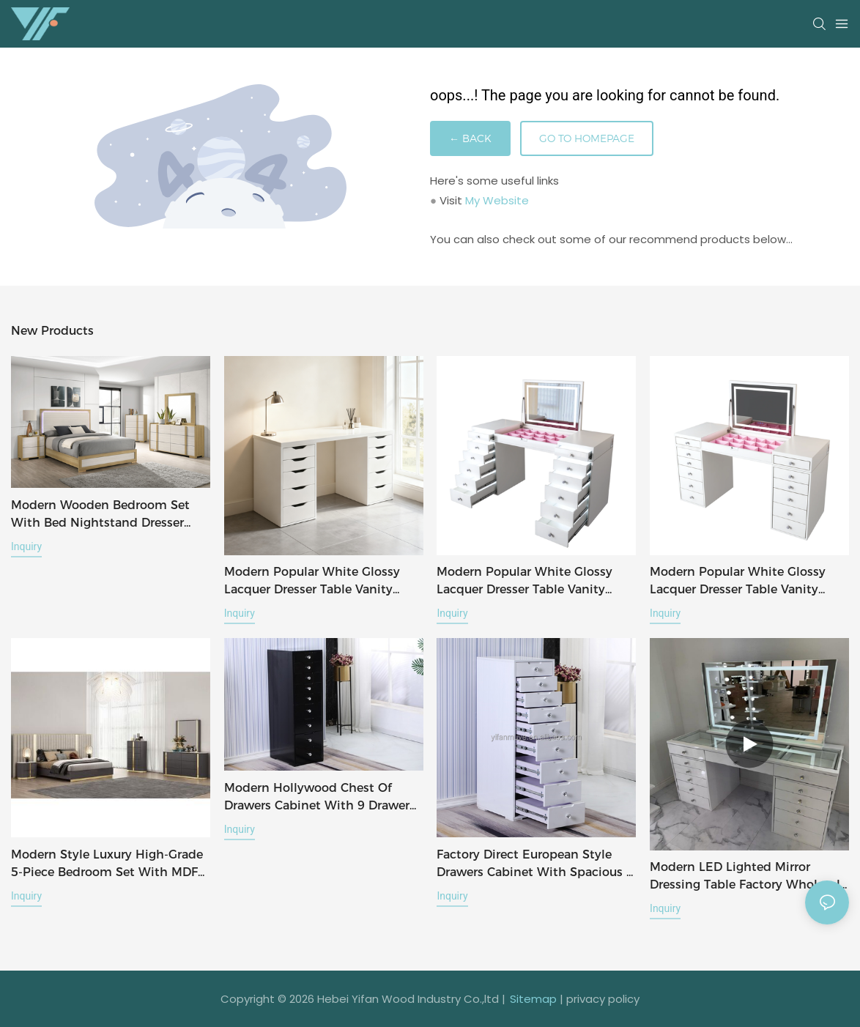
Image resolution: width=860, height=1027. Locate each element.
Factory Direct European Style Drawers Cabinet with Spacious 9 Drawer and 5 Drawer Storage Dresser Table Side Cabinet (535, 864)
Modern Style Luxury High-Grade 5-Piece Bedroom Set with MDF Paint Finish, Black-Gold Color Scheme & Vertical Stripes (107, 864)
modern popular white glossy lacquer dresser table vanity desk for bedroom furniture (312, 581)
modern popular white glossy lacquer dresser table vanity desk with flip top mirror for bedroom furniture (738, 581)
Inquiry (26, 546)
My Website (497, 200)
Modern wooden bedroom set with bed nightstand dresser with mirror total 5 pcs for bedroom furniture (100, 515)
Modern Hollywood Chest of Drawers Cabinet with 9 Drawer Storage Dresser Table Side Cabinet (316, 798)
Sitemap (533, 998)
